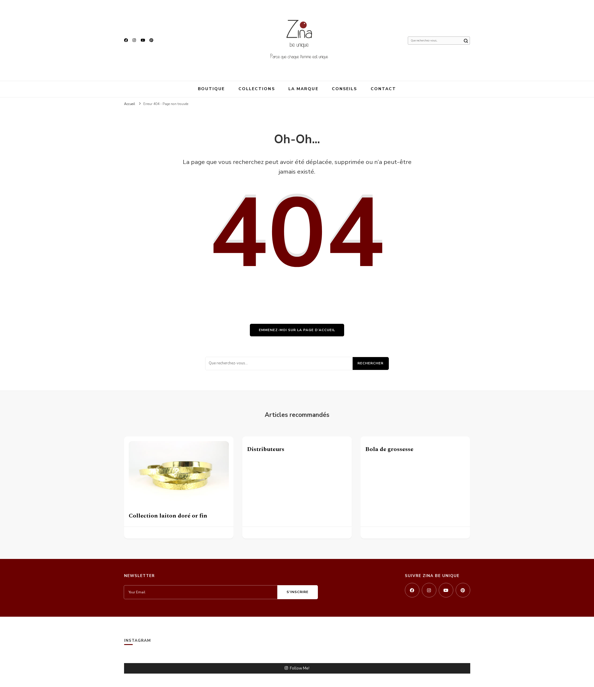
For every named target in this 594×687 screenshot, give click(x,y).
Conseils (344, 89)
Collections (256, 89)
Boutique (211, 89)
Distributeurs (265, 449)
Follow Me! (297, 668)
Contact (383, 89)
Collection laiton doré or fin (168, 515)
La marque (303, 89)
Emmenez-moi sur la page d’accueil (297, 330)
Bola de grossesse (389, 449)
